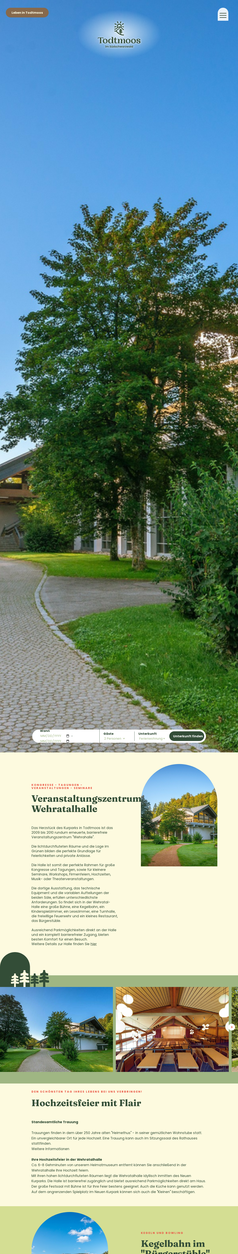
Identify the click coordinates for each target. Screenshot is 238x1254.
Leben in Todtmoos (27, 12)
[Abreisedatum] (55, 741)
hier (94, 944)
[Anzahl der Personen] (114, 738)
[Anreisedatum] (55, 735)
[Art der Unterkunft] (152, 738)
